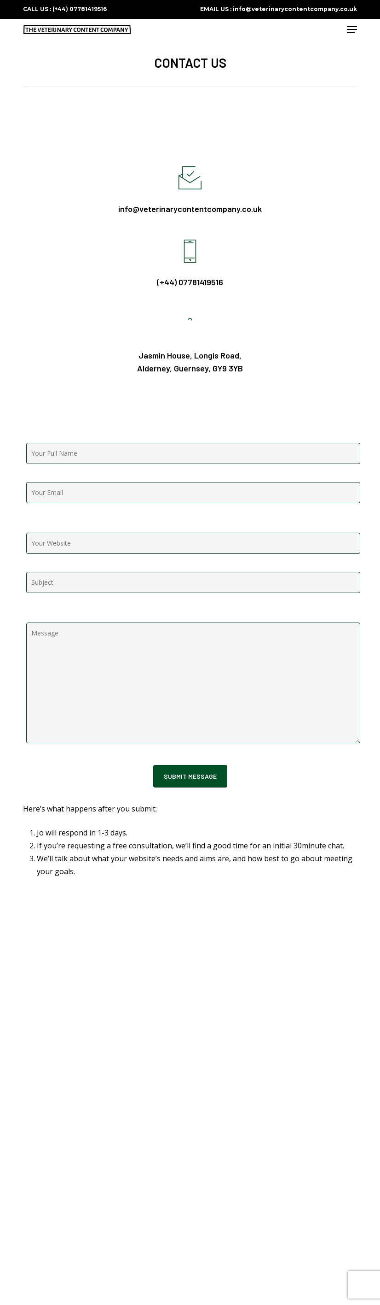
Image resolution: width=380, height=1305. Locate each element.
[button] (352, 29)
